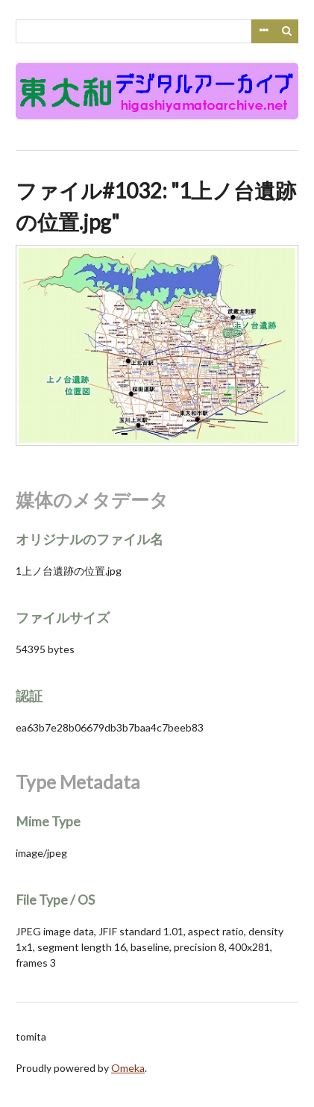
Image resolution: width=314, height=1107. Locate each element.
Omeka (128, 1067)
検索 (287, 31)
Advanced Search (263, 31)
